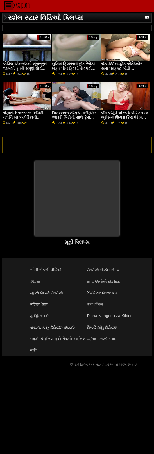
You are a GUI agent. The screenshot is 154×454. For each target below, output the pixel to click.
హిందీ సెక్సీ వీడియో (102, 327)
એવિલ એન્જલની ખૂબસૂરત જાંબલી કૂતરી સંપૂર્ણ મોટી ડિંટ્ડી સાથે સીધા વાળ (25, 68)
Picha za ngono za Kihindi (110, 315)
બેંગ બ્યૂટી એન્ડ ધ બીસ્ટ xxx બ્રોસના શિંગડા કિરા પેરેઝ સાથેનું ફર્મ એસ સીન (124, 117)
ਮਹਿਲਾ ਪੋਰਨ (39, 304)
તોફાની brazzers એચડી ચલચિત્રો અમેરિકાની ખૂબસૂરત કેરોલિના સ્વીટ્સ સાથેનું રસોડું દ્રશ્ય (23, 120)
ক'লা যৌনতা (95, 304)
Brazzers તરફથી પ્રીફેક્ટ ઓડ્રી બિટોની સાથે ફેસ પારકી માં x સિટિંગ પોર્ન (74, 117)
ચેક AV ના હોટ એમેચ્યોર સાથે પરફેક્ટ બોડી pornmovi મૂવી (121, 68)
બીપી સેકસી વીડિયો (46, 269)
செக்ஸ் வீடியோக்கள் (104, 269)
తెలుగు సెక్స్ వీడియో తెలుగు (52, 327)
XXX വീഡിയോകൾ (102, 292)
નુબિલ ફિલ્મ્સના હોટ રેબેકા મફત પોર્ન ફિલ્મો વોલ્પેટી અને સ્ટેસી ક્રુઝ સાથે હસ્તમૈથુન (73, 70)
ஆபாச (35, 281)
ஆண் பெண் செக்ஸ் (46, 292)
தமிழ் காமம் (39, 315)
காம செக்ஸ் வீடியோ (103, 281)
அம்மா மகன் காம (101, 338)
